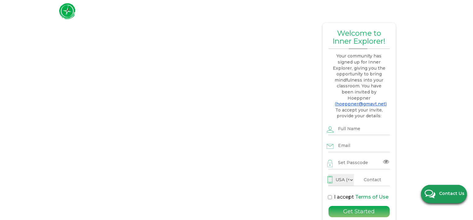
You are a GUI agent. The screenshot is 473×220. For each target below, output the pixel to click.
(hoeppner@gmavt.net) (359, 75)
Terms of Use (347, 162)
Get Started (359, 179)
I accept (334, 162)
